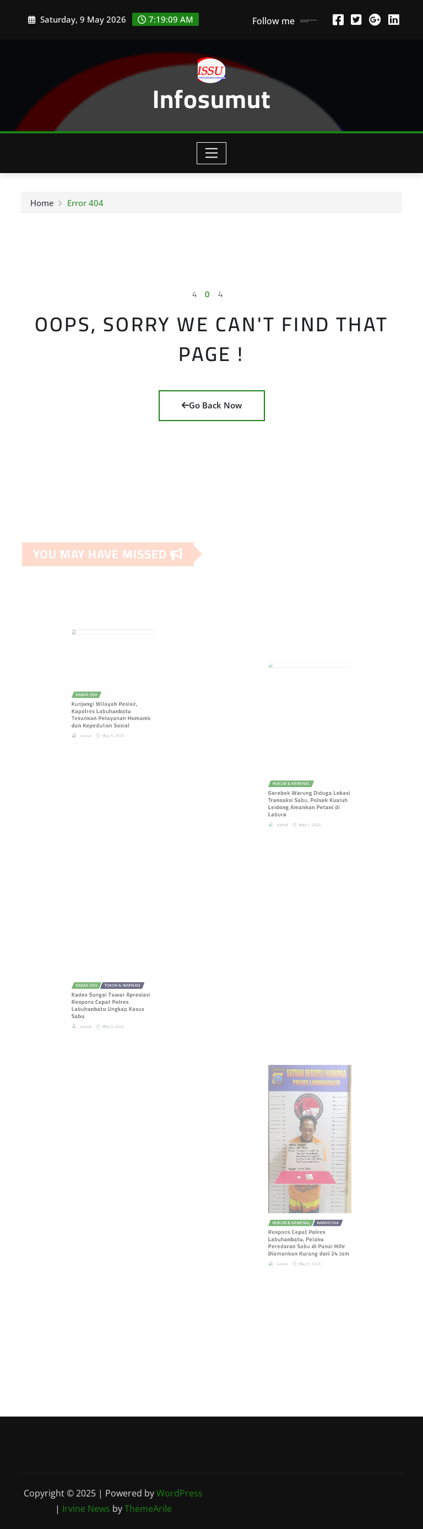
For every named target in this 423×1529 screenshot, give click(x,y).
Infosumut (212, 98)
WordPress (179, 1493)
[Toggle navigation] (212, 153)
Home (42, 205)
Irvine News (86, 1509)
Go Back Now (212, 405)
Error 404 (85, 205)
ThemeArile (148, 1509)
